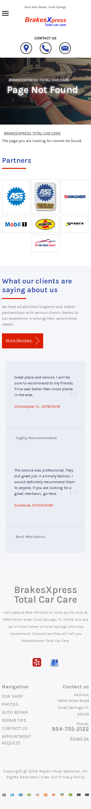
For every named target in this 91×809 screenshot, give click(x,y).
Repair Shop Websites (60, 771)
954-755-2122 (37, 612)
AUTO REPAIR (15, 712)
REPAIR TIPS (14, 720)
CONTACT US (15, 728)
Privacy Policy (72, 777)
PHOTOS (10, 704)
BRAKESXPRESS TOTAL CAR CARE (39, 79)
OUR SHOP (12, 696)
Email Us (79, 738)
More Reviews (22, 341)
